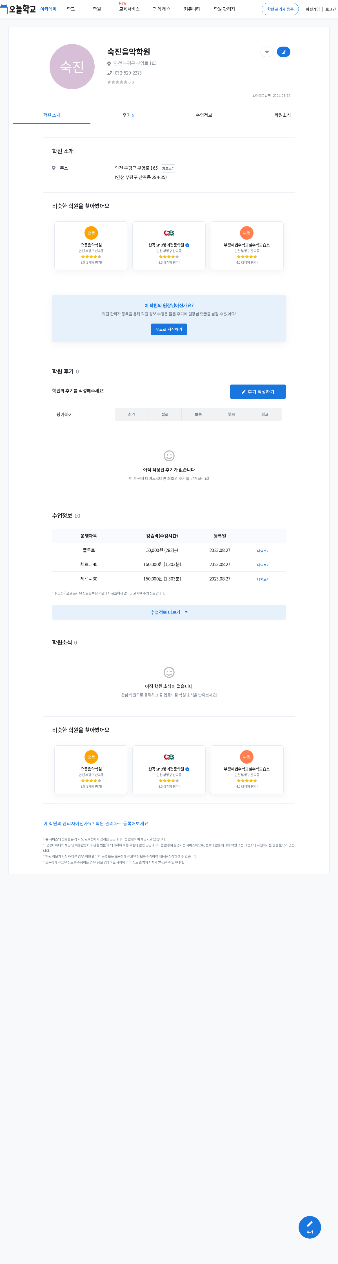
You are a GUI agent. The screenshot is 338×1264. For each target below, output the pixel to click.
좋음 (231, 414)
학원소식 (282, 115)
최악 (131, 414)
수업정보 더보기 (169, 612)
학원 (97, 8)
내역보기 (263, 550)
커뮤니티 (192, 8)
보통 (198, 414)
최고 (264, 414)
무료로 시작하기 (168, 329)
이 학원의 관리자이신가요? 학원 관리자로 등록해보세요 (95, 823)
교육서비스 (129, 7)
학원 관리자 (224, 8)
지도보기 (168, 168)
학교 (71, 8)
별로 (164, 414)
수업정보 (204, 115)
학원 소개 (52, 115)
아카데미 (49, 8)
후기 (128, 115)
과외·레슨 (161, 8)
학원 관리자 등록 (280, 9)
